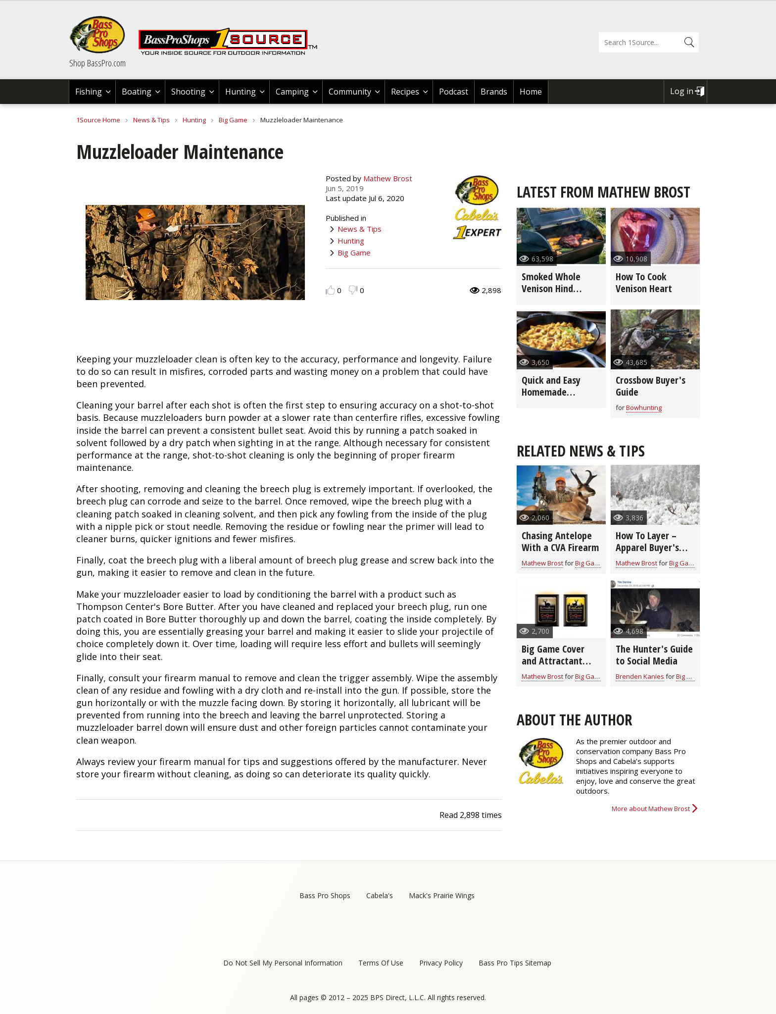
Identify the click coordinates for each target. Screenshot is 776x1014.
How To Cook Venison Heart (644, 282)
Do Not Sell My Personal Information (282, 962)
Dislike (353, 290)
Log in (681, 91)
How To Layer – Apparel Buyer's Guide (647, 547)
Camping (292, 91)
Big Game (233, 119)
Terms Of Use (380, 962)
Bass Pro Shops (324, 895)
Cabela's (379, 895)
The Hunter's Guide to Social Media (654, 654)
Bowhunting (644, 407)
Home (531, 91)
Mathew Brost (387, 178)
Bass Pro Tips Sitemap (515, 962)
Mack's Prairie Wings (442, 895)
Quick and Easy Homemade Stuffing (551, 391)
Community (350, 91)
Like (330, 290)
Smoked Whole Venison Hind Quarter (551, 288)
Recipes (405, 91)
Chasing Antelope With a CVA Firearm (560, 541)
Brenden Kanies (640, 676)
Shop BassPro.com (97, 62)
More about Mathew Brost (651, 808)
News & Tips (151, 119)
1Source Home (98, 119)
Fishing (88, 91)
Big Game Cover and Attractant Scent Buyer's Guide (553, 666)
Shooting (188, 91)
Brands (494, 91)
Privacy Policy (441, 962)
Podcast (453, 91)
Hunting (240, 91)
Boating (136, 91)
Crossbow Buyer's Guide (650, 386)
